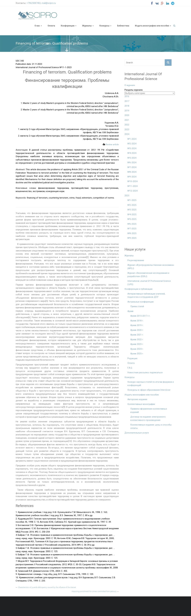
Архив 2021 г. (136, 334)
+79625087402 (34, 3)
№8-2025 (131, 233)
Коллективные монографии (141, 404)
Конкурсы (104, 26)
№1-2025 (131, 200)
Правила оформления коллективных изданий (148, 410)
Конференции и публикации (138, 289)
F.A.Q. (130, 368)
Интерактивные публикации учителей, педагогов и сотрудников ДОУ (146, 295)
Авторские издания (137, 399)
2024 (127, 134)
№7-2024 (131, 167)
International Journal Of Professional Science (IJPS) (149, 283)
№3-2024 (131, 148)
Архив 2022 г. (136, 339)
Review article (111, 144)
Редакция (132, 358)
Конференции (67, 26)
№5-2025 (131, 219)
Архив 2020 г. (136, 330)
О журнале (130, 85)
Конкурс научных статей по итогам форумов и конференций (150, 384)
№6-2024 (131, 162)
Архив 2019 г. (136, 325)
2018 (127, 106)
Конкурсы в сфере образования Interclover (149, 390)
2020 (127, 115)
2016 (127, 96)
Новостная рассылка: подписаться (145, 372)
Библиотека (123, 26)
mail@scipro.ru (49, 3)
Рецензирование (135, 260)
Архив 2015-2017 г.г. (140, 316)
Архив (130, 311)
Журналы (87, 26)
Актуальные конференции (140, 301)
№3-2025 (131, 209)
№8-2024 (131, 172)
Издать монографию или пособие (152, 26)
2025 (127, 195)
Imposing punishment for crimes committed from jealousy (95, 591)
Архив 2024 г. (136, 349)
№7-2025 (131, 228)
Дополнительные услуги (137, 432)
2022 (127, 124)
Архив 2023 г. (136, 344)
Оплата (51, 26)
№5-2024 (131, 158)
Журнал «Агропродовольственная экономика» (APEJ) (150, 267)
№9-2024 (131, 176)
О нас (37, 26)
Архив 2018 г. (136, 320)
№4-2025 (131, 214)
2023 (127, 129)
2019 (127, 110)
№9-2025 (131, 238)
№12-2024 (132, 191)
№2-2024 (131, 143)
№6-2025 (131, 224)
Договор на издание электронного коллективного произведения (148, 418)
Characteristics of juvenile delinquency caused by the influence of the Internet (46, 587)
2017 (127, 101)
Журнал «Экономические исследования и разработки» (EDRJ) (148, 275)
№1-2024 (131, 139)
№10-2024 (132, 181)
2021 (127, 120)
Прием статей (137, 306)
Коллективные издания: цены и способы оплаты (151, 426)
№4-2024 (131, 153)
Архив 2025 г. (136, 353)
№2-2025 (131, 205)
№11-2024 (132, 186)
